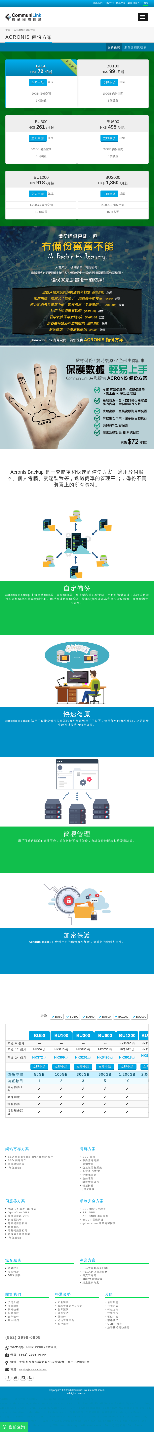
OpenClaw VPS (18, 1212)
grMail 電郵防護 (93, 1219)
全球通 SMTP (91, 1171)
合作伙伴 (13, 1316)
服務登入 (134, 3)
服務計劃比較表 (135, 47)
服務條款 (13, 1313)
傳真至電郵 (89, 1275)
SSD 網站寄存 (17, 1160)
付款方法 (109, 3)
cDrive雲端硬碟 (93, 1279)
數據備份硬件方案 (19, 1234)
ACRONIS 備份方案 (95, 1216)
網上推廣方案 (91, 1282)
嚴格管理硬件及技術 (70, 1306)
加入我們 (13, 1320)
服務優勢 (114, 47)
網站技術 (13, 1309)
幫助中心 (113, 1316)
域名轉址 (13, 1271)
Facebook (8, 1378)
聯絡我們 (97, 3)
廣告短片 (63, 1313)
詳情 (51, 82)
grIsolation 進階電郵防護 (99, 1223)
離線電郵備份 (91, 1182)
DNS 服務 (14, 1275)
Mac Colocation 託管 (22, 1209)
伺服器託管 (15, 1219)
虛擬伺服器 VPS (18, 1216)
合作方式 (113, 1306)
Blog (30, 1378)
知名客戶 (63, 1302)
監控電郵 (88, 1178)
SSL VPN (89, 1212)
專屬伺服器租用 (17, 1223)
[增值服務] (14, 1167)
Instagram (23, 1378)
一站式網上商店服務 (95, 1271)
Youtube (16, 1378)
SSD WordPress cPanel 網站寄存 (31, 1156)
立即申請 (37, 82)
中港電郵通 (89, 1174)
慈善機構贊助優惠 (118, 1327)
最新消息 (113, 1302)
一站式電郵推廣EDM (96, 1268)
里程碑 (62, 1316)
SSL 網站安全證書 (94, 1209)
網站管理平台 (66, 1320)
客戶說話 (63, 1323)
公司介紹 (13, 1302)
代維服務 (13, 1227)
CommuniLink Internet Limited (88, 1390)
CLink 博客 (114, 1323)
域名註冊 (13, 1268)
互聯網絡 (13, 1306)
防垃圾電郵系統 (92, 1167)
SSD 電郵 (89, 1156)
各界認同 (63, 1309)
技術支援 (121, 3)
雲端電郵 (88, 1164)
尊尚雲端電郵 (91, 1160)
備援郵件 (88, 1185)
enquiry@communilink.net (33, 1369)
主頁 (7, 30)
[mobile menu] (143, 17)
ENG (145, 3)
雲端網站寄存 (16, 1164)
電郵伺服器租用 (17, 1230)
